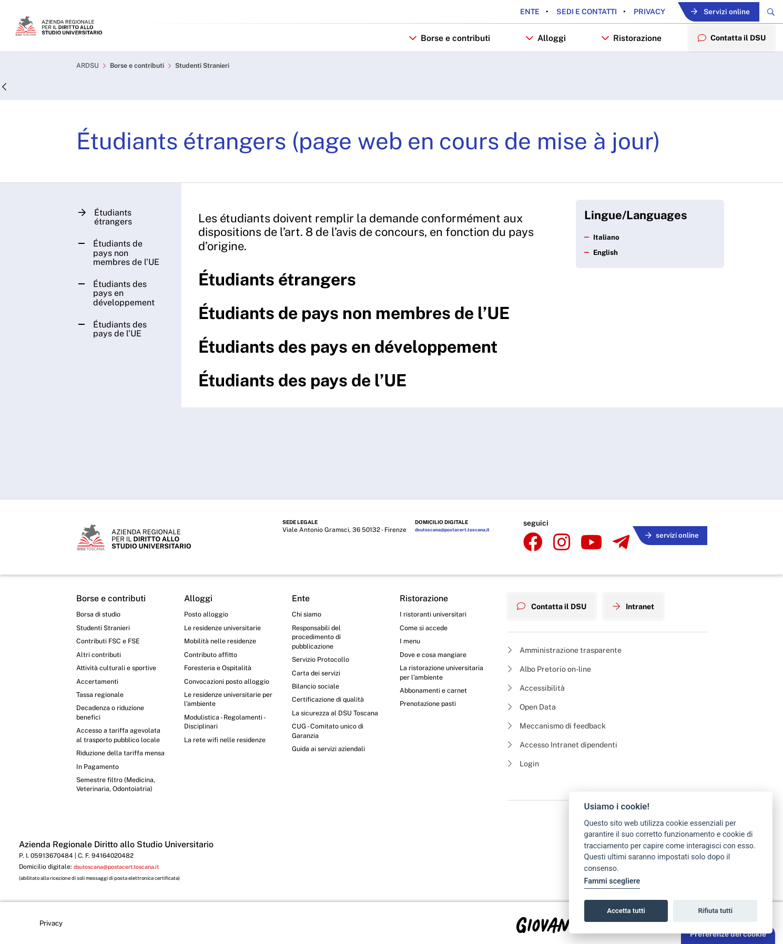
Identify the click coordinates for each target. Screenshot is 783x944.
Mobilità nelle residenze (223, 602)
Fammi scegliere (612, 881)
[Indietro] (4, 119)
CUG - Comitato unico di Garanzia (331, 710)
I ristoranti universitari (436, 573)
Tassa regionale (102, 660)
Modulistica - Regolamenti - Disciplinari (228, 700)
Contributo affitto (213, 616)
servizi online (668, 495)
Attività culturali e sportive (119, 631)
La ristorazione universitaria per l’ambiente (444, 636)
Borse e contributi (144, 98)
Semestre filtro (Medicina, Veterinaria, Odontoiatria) (119, 778)
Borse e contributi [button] (440, 66)
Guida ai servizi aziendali (332, 730)
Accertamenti (99, 645)
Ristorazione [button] (623, 66)
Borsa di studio (100, 573)
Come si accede (426, 587)
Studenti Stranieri (217, 98)
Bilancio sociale (318, 652)
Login (525, 724)
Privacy (620, 12)
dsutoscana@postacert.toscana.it (448, 497)
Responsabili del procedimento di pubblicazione (319, 597)
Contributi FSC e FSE (111, 602)
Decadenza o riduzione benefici (114, 679)
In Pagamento (100, 759)
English (603, 286)
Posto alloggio (208, 573)
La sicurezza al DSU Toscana (325, 685)
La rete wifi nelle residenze (229, 720)
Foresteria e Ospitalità (221, 631)
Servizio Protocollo (323, 623)
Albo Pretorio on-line (554, 623)
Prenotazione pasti (431, 670)
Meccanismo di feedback (563, 684)
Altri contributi (100, 616)
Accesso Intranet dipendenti (569, 704)
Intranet (645, 562)
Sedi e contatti (557, 12)
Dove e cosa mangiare (437, 616)
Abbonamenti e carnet (437, 656)
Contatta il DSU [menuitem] (727, 66)
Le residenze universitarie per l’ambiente (226, 675)
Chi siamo (308, 573)
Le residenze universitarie (226, 587)
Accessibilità (539, 643)
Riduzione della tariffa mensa (113, 739)
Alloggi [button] (537, 66)
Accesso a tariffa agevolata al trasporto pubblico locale (113, 709)
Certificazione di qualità (331, 666)
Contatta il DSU (556, 562)
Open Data (535, 664)
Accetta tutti (626, 911)
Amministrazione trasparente (571, 603)
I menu (411, 602)
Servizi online (703, 12)
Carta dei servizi (318, 637)
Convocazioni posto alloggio (217, 650)
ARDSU (88, 98)
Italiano (603, 270)
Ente (501, 12)
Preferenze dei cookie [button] (728, 934)
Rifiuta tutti (715, 911)
